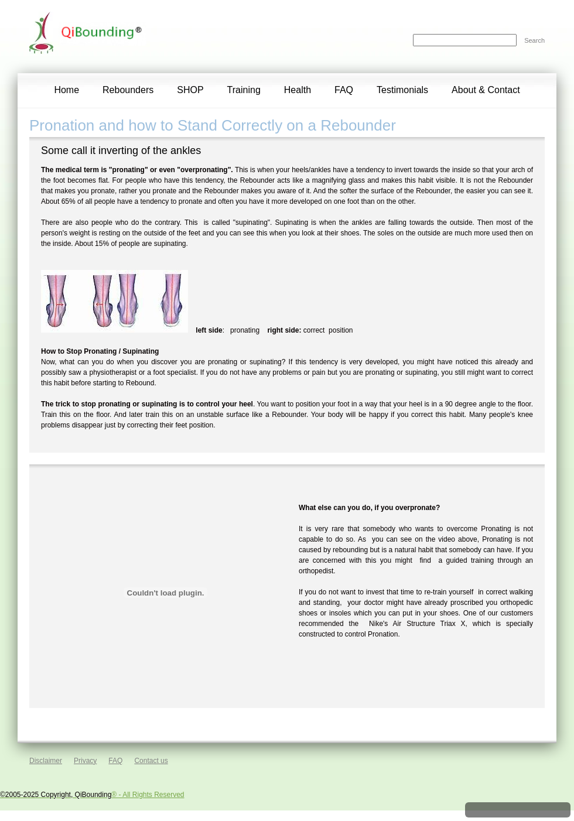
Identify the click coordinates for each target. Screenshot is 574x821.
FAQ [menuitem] (115, 761)
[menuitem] (66, 90)
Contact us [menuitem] (151, 761)
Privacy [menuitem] (85, 761)
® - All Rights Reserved (92, 795)
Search (534, 40)
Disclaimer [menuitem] (45, 761)
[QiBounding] (44, 36)
